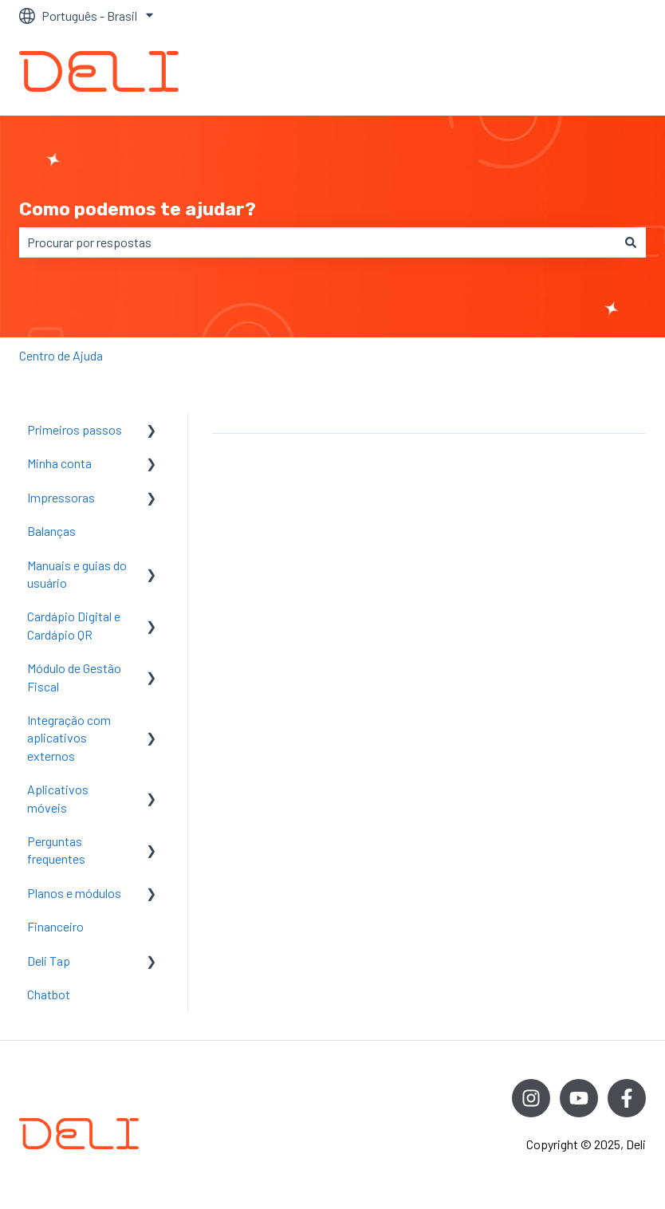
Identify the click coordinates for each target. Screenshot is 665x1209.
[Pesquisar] (631, 242)
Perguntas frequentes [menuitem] (56, 849)
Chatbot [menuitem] (48, 994)
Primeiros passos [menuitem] (74, 429)
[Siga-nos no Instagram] (531, 1098)
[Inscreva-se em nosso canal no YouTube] (579, 1098)
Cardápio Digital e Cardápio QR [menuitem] (73, 624)
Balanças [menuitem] (51, 530)
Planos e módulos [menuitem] (74, 892)
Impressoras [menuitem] (61, 497)
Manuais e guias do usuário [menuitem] (77, 573)
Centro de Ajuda (61, 355)
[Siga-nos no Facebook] (627, 1098)
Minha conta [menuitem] (59, 463)
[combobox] (317, 242)
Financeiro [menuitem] (55, 926)
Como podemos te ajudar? (137, 209)
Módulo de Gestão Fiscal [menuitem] (74, 676)
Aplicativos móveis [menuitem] (58, 798)
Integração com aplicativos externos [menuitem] (69, 737)
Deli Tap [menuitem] (48, 960)
